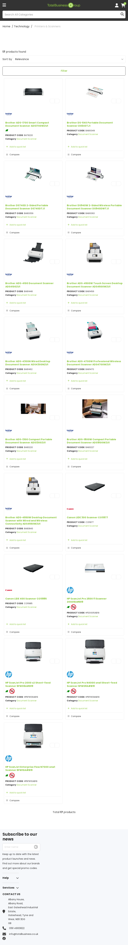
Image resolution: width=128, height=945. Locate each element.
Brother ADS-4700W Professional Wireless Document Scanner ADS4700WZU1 (94, 363)
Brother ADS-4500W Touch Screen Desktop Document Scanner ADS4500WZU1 (94, 285)
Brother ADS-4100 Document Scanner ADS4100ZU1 (29, 285)
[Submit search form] (122, 14)
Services (8, 888)
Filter (64, 71)
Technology (22, 26)
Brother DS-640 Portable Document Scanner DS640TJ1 (90, 124)
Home (6, 26)
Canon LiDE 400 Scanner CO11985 (26, 598)
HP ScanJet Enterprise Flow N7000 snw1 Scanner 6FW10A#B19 (30, 768)
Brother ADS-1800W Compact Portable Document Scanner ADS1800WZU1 (91, 441)
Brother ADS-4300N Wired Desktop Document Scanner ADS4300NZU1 (27, 363)
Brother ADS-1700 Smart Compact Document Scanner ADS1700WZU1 (27, 124)
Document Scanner (26, 138)
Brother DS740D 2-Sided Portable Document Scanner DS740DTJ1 (26, 207)
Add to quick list (15, 146)
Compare (12, 155)
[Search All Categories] (64, 14)
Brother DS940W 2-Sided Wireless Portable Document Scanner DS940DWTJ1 (94, 207)
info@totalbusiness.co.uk (23, 934)
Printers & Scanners (47, 26)
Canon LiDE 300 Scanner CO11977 (87, 517)
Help (5, 878)
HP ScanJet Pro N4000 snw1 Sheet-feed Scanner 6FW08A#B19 (92, 684)
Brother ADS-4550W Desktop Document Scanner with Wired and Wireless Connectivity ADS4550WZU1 (31, 520)
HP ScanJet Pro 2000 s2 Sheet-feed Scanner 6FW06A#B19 (27, 684)
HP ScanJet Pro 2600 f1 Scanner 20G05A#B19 (87, 600)
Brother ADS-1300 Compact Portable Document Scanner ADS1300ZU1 (28, 441)
